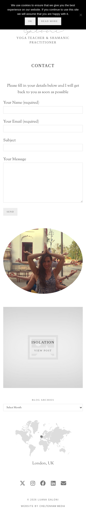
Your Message (43, 171)
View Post (43, 350)
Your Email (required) (43, 125)
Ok (30, 21)
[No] (80, 15)
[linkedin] (53, 484)
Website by (43, 506)
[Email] (63, 484)
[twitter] (22, 484)
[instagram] (32, 484)
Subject (43, 144)
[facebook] (43, 484)
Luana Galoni (48, 500)
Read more (49, 21)
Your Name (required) (43, 106)
